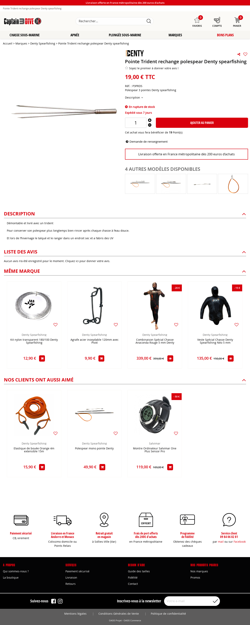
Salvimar (154, 443)
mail (221, 541)
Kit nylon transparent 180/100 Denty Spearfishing (34, 341)
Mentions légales (75, 613)
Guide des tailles (139, 571)
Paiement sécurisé (77, 571)
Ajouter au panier (202, 123)
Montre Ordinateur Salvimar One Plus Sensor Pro (154, 450)
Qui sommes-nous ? (16, 571)
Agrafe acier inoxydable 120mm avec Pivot (95, 341)
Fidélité (133, 577)
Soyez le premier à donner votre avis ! (152, 68)
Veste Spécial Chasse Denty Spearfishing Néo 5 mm (215, 341)
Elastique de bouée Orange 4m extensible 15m (34, 450)
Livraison (71, 577)
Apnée (75, 35)
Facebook (240, 541)
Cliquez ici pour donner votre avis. (87, 261)
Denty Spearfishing (34, 335)
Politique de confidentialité (168, 613)
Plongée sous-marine (125, 35)
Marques (175, 35)
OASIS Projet (115, 620)
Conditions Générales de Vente (118, 613)
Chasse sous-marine (25, 35)
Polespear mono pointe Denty (94, 448)
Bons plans (225, 35)
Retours (70, 584)
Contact (133, 584)
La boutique (11, 577)
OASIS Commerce (132, 620)
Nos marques (199, 571)
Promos (195, 577)
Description (133, 98)
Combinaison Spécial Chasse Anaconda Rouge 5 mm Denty (155, 341)
